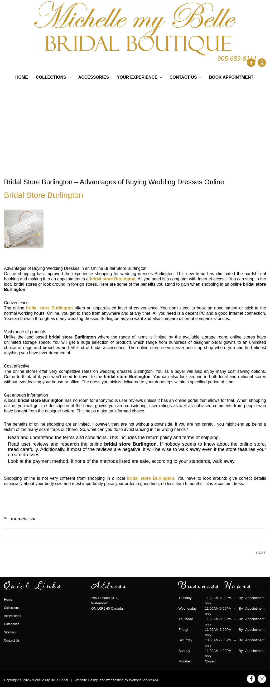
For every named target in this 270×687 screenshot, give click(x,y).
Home (21, 77)
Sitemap (10, 632)
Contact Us (186, 77)
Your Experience (140, 77)
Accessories (93, 77)
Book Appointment (231, 77)
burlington (23, 518)
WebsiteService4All (143, 680)
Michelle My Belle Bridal (50, 680)
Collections (54, 77)
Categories (11, 624)
